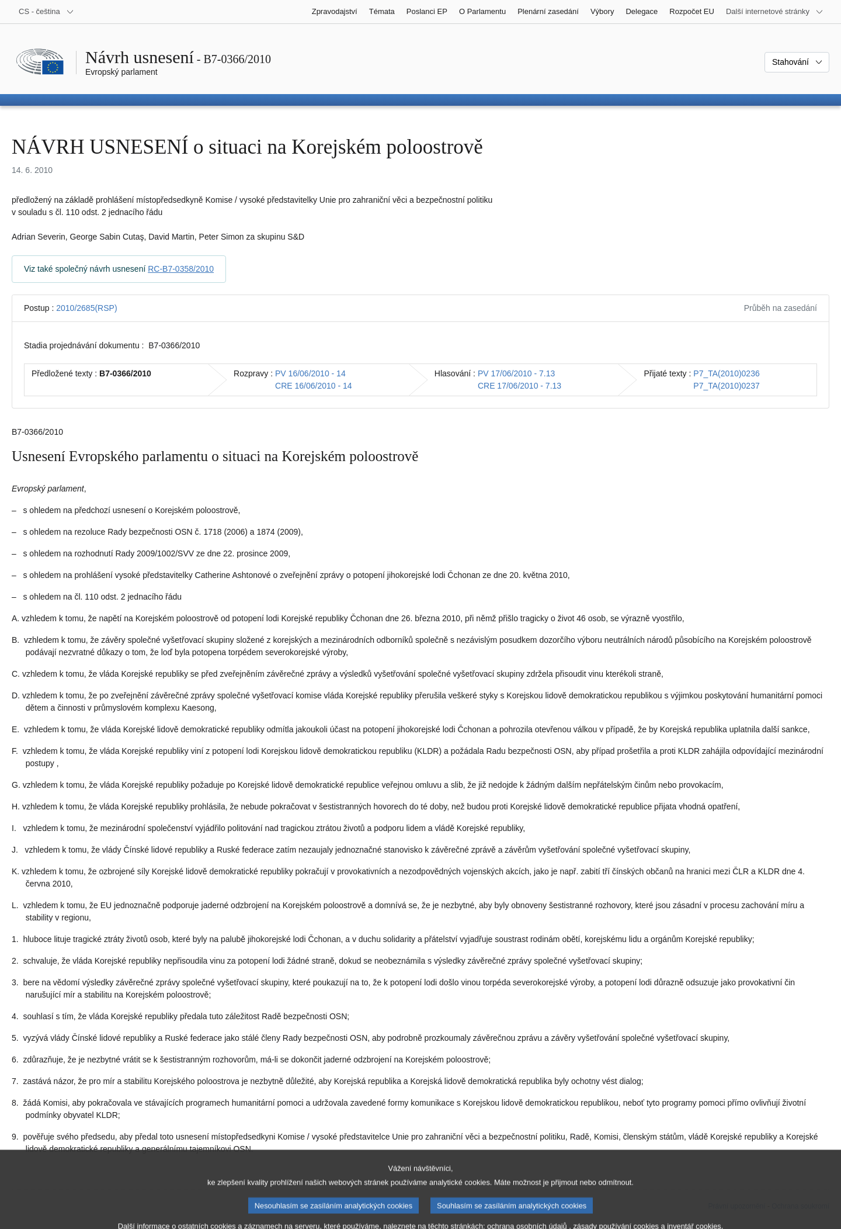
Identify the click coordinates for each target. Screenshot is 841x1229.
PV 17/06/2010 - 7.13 (516, 373)
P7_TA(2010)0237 (726, 385)
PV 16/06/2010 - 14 (310, 373)
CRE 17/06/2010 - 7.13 (519, 385)
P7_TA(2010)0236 (726, 373)
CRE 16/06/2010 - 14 (313, 385)
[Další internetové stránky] (774, 11)
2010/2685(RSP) (86, 308)
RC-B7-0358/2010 (181, 269)
